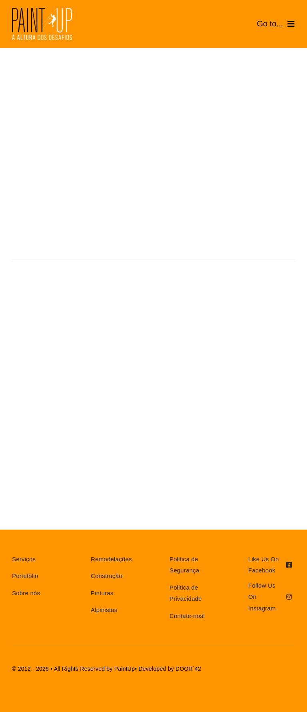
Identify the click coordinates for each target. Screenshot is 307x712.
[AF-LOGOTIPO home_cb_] (42, 11)
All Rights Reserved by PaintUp (94, 669)
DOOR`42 (188, 669)
